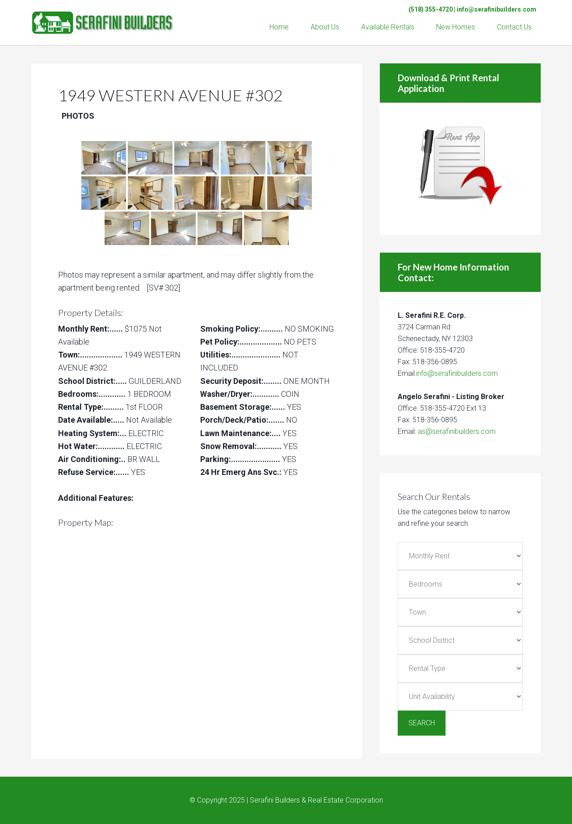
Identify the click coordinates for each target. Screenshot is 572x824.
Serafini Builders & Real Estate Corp (102, 18)
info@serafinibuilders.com (496, 9)
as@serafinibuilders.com (457, 431)
